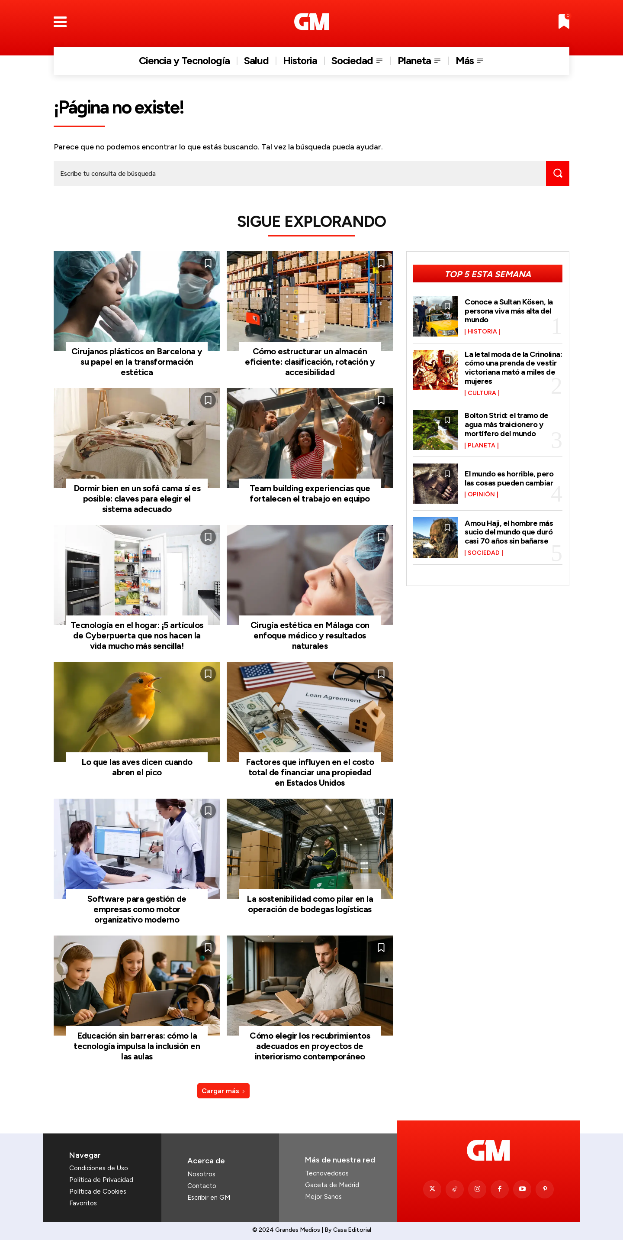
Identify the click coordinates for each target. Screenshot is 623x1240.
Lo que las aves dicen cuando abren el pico (137, 767)
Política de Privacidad (101, 1180)
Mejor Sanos (323, 1197)
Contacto (201, 1186)
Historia (482, 331)
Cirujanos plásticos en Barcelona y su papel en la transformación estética (136, 361)
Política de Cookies (97, 1191)
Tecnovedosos (327, 1173)
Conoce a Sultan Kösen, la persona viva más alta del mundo (509, 310)
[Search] (557, 173)
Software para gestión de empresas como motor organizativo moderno (136, 909)
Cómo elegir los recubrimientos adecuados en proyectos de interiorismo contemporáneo (310, 1046)
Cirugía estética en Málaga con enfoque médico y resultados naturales (309, 635)
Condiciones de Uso (98, 1168)
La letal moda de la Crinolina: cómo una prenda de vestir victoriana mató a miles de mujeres (513, 366)
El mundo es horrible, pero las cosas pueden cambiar (509, 476)
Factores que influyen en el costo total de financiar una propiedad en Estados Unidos (310, 772)
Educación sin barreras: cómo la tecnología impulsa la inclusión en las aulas (137, 1046)
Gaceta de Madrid (332, 1185)
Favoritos (83, 1203)
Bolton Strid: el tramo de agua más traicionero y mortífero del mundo (507, 422)
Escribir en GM (208, 1197)
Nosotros (201, 1174)
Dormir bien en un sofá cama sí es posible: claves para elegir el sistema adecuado (137, 498)
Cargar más (223, 1091)
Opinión (481, 492)
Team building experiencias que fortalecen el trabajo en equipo (310, 493)
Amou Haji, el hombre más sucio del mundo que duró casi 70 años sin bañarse (509, 530)
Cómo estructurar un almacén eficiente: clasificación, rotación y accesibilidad (310, 361)
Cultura (482, 392)
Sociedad (484, 551)
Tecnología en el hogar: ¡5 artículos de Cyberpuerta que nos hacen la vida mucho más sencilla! (137, 635)
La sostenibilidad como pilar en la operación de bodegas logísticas (310, 904)
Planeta (481, 443)
